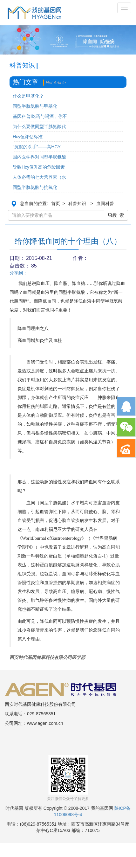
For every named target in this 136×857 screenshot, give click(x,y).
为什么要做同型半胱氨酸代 (39, 126)
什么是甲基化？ (28, 96)
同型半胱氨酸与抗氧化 (35, 187)
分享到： (18, 272)
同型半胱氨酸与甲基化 (35, 106)
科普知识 (77, 203)
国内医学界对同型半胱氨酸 (39, 156)
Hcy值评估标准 (28, 136)
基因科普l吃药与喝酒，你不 (40, 116)
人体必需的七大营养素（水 (39, 177)
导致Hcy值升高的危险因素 (39, 167)
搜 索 (116, 215)
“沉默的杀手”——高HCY (37, 146)
